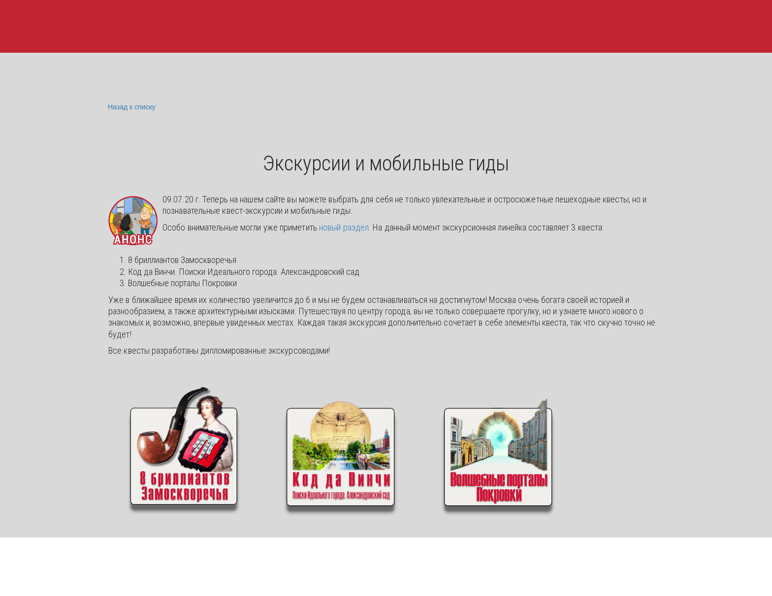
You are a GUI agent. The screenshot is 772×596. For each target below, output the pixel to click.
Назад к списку (130, 107)
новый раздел (344, 227)
